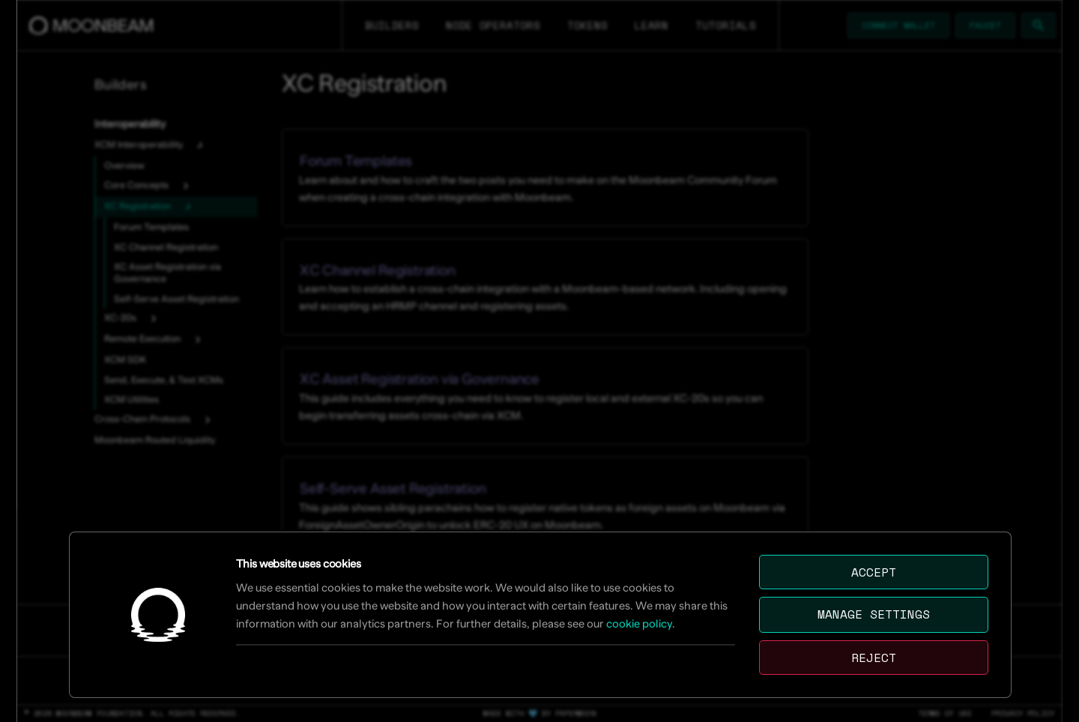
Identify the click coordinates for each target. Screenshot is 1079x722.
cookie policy (639, 623)
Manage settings (873, 614)
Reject (873, 658)
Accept (873, 572)
